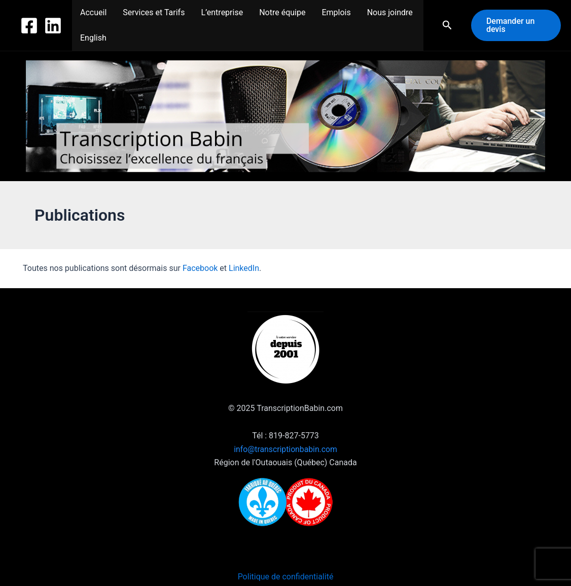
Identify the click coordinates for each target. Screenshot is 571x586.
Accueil (93, 12)
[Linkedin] (53, 26)
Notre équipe (282, 12)
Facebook (200, 268)
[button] (447, 25)
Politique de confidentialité (286, 576)
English (93, 38)
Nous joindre (390, 12)
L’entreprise (222, 12)
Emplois (336, 12)
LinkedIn (244, 268)
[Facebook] (29, 26)
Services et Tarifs (154, 12)
